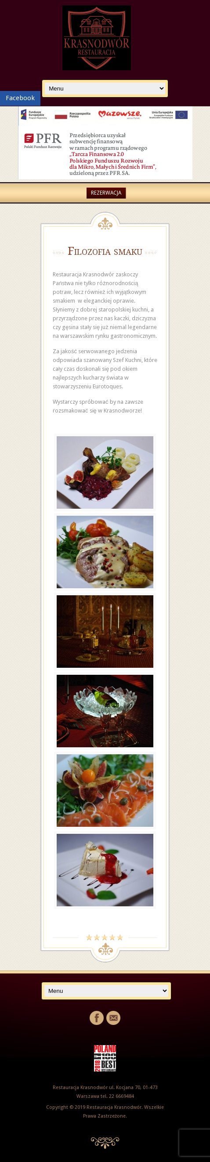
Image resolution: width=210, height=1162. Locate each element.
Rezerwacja (106, 193)
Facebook (20, 98)
